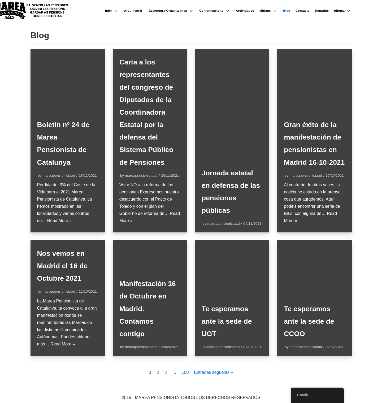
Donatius (322, 10)
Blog (286, 10)
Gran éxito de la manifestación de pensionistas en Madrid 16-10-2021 (314, 137)
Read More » (59, 220)
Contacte (303, 10)
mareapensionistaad (59, 175)
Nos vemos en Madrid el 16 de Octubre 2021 (64, 265)
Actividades (245, 10)
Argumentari (134, 10)
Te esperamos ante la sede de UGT (228, 321)
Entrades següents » (213, 372)
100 (185, 372)
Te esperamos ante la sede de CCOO (310, 321)
